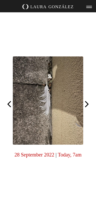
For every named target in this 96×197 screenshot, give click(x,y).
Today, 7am (70, 154)
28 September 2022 (34, 154)
